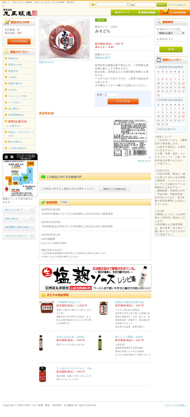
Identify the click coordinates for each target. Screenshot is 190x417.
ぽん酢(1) (13, 108)
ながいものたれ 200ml (70, 337)
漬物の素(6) (15, 83)
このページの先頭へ (175, 405)
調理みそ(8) (15, 64)
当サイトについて (13, 209)
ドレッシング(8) (17, 96)
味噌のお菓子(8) (17, 121)
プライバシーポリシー (16, 235)
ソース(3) (13, 102)
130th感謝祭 (48, 239)
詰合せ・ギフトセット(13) (21, 134)
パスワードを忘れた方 (177, 5)
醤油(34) (13, 71)
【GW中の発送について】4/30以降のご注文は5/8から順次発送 (77, 213)
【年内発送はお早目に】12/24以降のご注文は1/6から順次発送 (77, 226)
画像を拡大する (46, 62)
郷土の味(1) (15, 141)
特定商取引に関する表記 (17, 227)
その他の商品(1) (17, 148)
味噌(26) (13, 58)
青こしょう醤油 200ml (129, 337)
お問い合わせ (11, 218)
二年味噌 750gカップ (69, 302)
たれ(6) (12, 89)
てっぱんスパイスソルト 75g (74, 368)
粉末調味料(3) (16, 114)
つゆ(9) (12, 77)
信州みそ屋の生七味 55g (129, 302)
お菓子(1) (14, 126)
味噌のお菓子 (102, 57)
